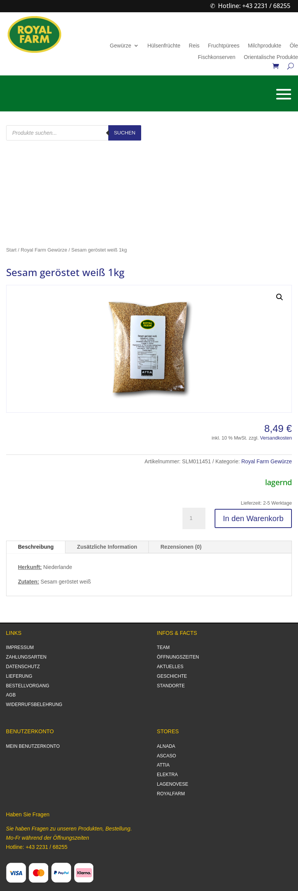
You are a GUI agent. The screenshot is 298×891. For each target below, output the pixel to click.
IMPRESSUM (20, 647)
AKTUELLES (170, 666)
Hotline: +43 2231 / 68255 (254, 6)
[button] (280, 297)
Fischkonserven (216, 57)
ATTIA (163, 765)
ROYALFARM (171, 793)
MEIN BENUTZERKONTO (33, 746)
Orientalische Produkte (271, 57)
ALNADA (166, 746)
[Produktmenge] (193, 518)
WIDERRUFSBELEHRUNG (34, 704)
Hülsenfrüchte (163, 46)
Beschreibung (36, 547)
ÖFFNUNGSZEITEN (178, 657)
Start (11, 250)
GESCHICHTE (172, 676)
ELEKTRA (167, 774)
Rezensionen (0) (180, 547)
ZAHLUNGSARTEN (26, 657)
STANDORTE (171, 685)
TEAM (163, 647)
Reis (194, 46)
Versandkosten (276, 438)
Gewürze (120, 46)
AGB (11, 695)
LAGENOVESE (172, 784)
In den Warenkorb (253, 518)
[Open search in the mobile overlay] (73, 133)
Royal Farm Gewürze (44, 250)
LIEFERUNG (19, 676)
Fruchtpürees (223, 46)
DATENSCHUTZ (23, 666)
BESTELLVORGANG (27, 685)
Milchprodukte (264, 46)
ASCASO (166, 756)
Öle (294, 46)
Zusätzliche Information (107, 547)
